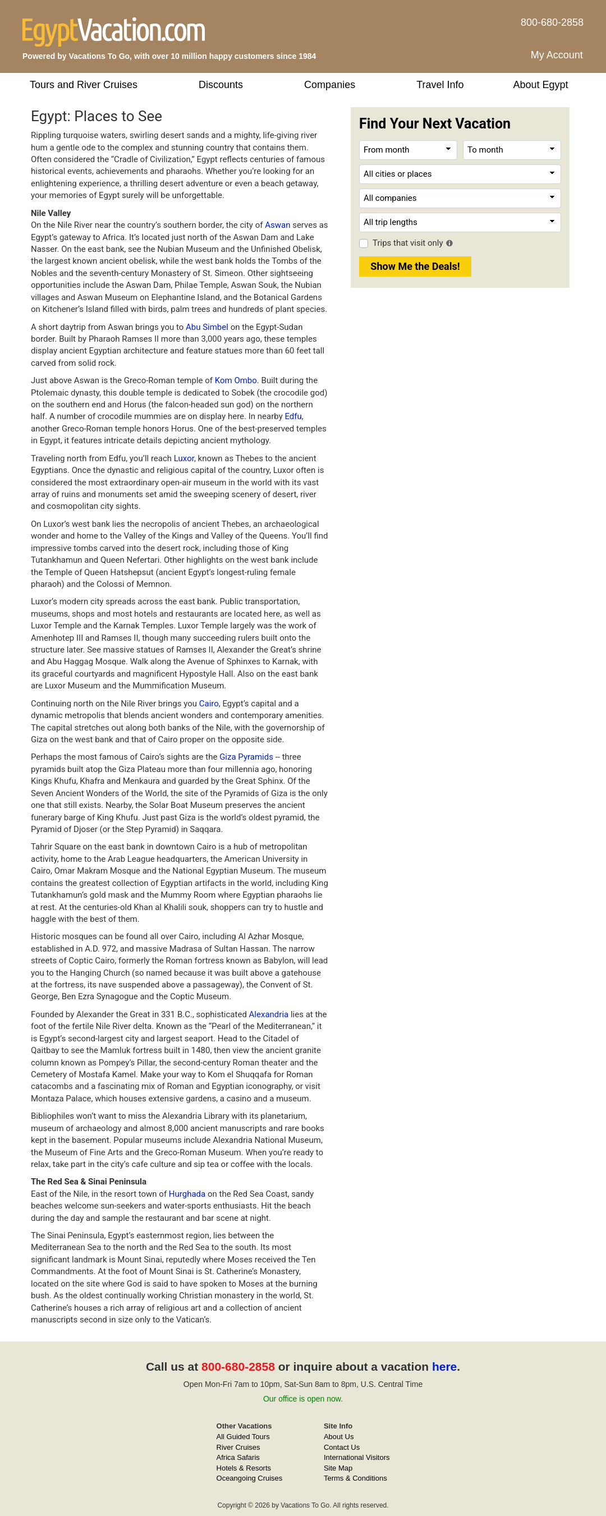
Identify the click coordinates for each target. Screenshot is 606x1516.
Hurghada (187, 1194)
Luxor (184, 458)
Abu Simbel (207, 327)
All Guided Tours (243, 1436)
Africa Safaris (238, 1457)
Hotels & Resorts (244, 1468)
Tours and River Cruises (83, 84)
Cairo (209, 704)
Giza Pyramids (246, 757)
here (444, 1366)
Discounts (221, 84)
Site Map (338, 1468)
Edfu (292, 416)
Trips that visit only (408, 243)
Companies (329, 84)
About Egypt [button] (540, 84)
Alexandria (269, 1014)
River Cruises (238, 1447)
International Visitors (357, 1457)
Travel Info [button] (439, 84)
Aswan (277, 225)
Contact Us (342, 1447)
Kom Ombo (236, 380)
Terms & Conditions (355, 1478)
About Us (339, 1436)
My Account (557, 55)
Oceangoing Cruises (250, 1478)
